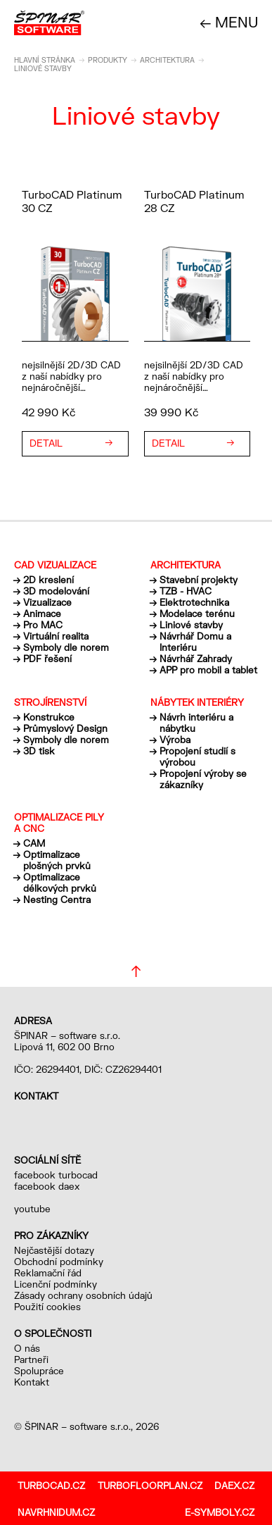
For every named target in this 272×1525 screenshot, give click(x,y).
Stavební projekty (199, 579)
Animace (42, 613)
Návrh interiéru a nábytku (196, 722)
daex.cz (234, 1485)
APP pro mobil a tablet (208, 670)
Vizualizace (47, 602)
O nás (27, 1348)
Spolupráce (39, 1370)
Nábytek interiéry (197, 702)
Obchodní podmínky (58, 1261)
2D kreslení (48, 579)
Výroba (175, 739)
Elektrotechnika (194, 602)
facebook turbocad (56, 1175)
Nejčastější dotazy (54, 1250)
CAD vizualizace (55, 565)
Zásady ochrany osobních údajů (83, 1295)
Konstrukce (49, 717)
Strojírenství (50, 702)
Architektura (167, 60)
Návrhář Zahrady (196, 658)
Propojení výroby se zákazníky (203, 779)
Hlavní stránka (44, 60)
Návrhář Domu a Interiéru (195, 641)
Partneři (31, 1359)
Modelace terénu (197, 613)
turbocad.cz (51, 1485)
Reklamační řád (48, 1272)
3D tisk (39, 751)
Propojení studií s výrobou (197, 756)
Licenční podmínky (55, 1284)
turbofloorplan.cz (150, 1485)
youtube (32, 1208)
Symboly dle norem (66, 647)
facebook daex (46, 1186)
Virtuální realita (56, 636)
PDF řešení (47, 658)
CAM (34, 843)
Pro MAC (43, 624)
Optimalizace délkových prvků (59, 882)
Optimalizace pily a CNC (59, 822)
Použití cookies (47, 1306)
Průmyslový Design (65, 728)
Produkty (107, 60)
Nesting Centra (57, 899)
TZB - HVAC (186, 591)
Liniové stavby (191, 624)
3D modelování (56, 591)
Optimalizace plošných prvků (57, 860)
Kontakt (31, 1382)
